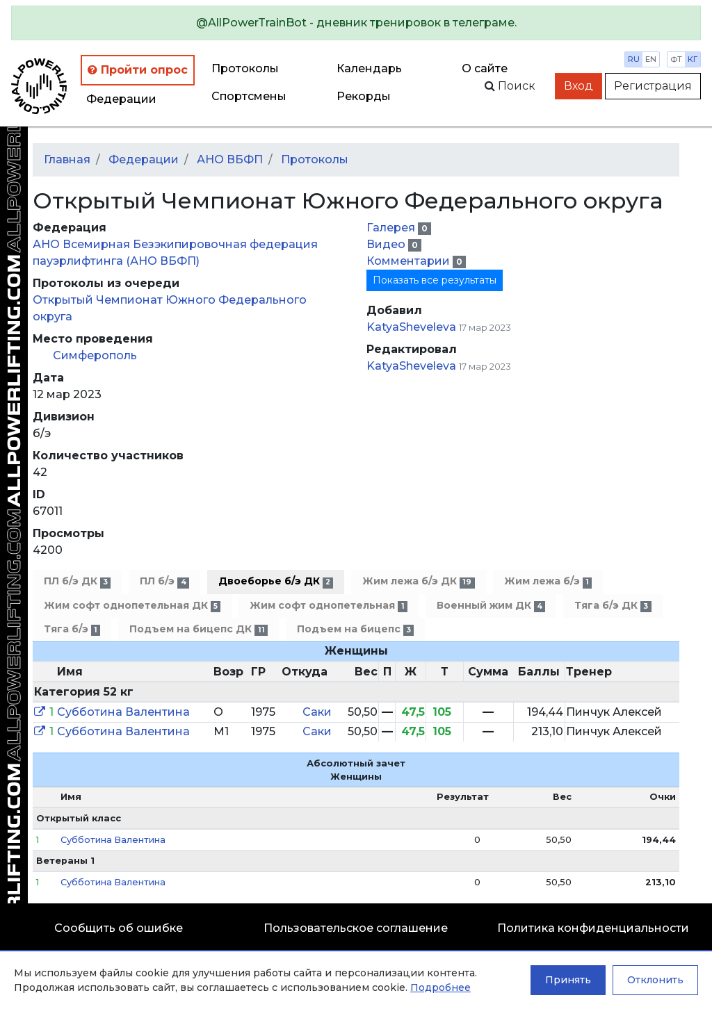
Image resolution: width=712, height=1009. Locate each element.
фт (676, 59)
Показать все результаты (434, 280)
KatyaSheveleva (411, 327)
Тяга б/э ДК (612, 605)
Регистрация (653, 85)
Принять (568, 980)
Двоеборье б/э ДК (275, 581)
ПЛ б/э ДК (77, 581)
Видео (387, 244)
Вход (578, 85)
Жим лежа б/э (548, 581)
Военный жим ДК (491, 605)
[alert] (356, 23)
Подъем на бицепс (355, 629)
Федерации (121, 99)
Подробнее (440, 987)
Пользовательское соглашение (356, 928)
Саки (317, 712)
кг (692, 59)
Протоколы (245, 68)
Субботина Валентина (123, 712)
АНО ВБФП (230, 159)
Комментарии (409, 261)
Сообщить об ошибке (118, 928)
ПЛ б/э (164, 581)
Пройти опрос (138, 69)
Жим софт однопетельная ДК (132, 605)
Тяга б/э (72, 629)
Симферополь (95, 355)
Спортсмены (248, 96)
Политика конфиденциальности (593, 928)
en (650, 59)
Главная (67, 159)
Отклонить (655, 980)
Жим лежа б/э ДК (418, 581)
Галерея (392, 227)
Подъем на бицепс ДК (198, 629)
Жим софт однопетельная (328, 605)
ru (634, 59)
